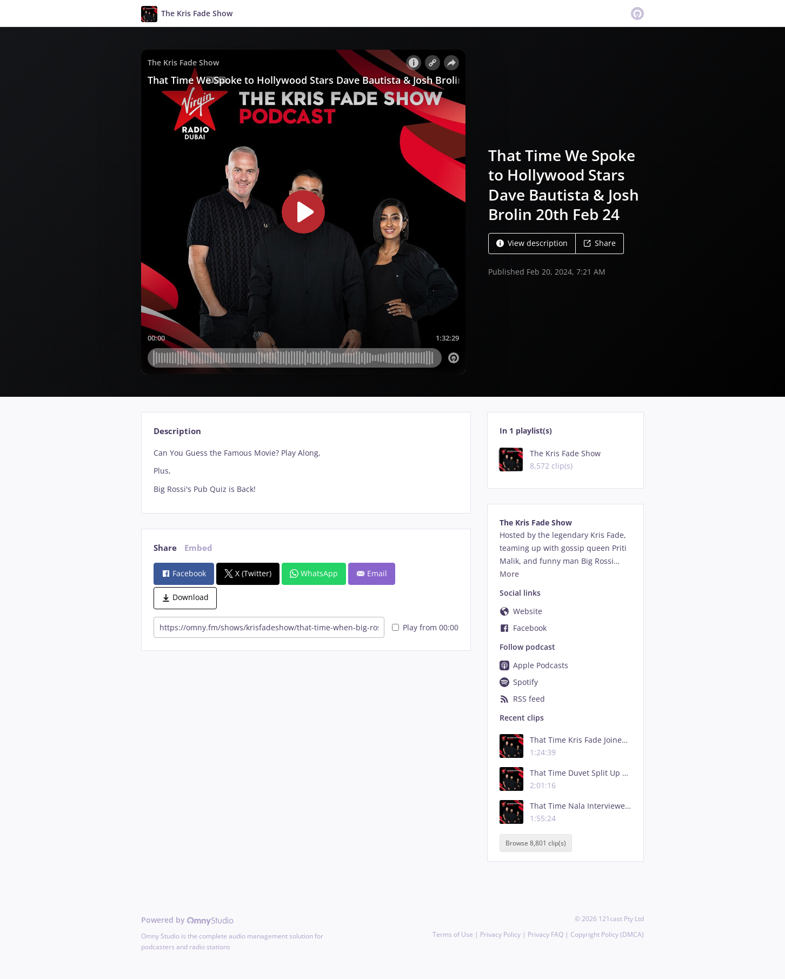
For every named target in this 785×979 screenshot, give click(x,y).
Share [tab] (165, 548)
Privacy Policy (500, 934)
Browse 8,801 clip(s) (535, 843)
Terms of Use (453, 934)
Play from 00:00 (425, 627)
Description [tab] (177, 431)
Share (599, 243)
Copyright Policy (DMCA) (607, 934)
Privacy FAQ (545, 934)
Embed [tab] (198, 548)
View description (532, 243)
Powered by (187, 920)
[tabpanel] (306, 471)
